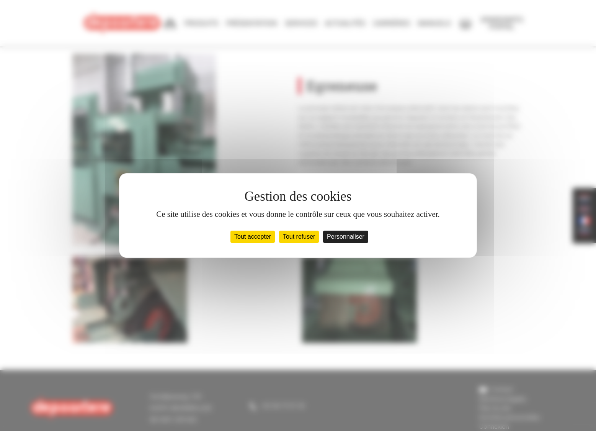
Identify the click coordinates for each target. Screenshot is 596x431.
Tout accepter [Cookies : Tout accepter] (252, 236)
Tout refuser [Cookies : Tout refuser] (299, 236)
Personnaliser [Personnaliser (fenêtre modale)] (345, 236)
